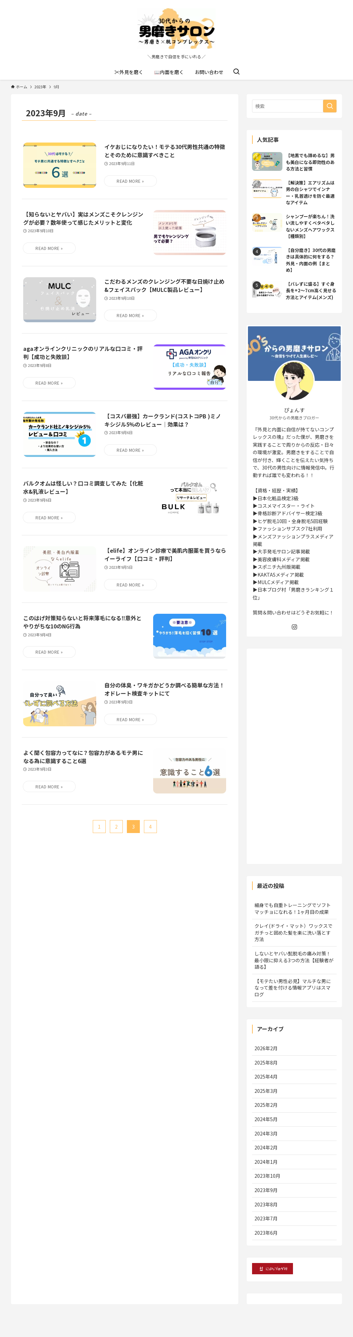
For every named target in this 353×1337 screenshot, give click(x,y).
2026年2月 (266, 1048)
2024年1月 (266, 1161)
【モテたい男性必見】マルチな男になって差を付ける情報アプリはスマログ (292, 988)
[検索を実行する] (330, 106)
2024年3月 (266, 1133)
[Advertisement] (294, 756)
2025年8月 (266, 1062)
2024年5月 (266, 1119)
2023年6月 (266, 1232)
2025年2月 (266, 1104)
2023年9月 (266, 1190)
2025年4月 (266, 1076)
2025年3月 (266, 1090)
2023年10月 (267, 1175)
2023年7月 (266, 1218)
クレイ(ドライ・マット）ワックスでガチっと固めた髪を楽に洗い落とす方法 (293, 932)
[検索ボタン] (236, 72)
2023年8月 (266, 1204)
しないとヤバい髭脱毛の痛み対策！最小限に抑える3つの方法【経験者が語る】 (294, 960)
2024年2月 (266, 1147)
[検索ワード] (294, 106)
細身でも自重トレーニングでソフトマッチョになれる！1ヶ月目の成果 (292, 908)
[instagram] (294, 627)
